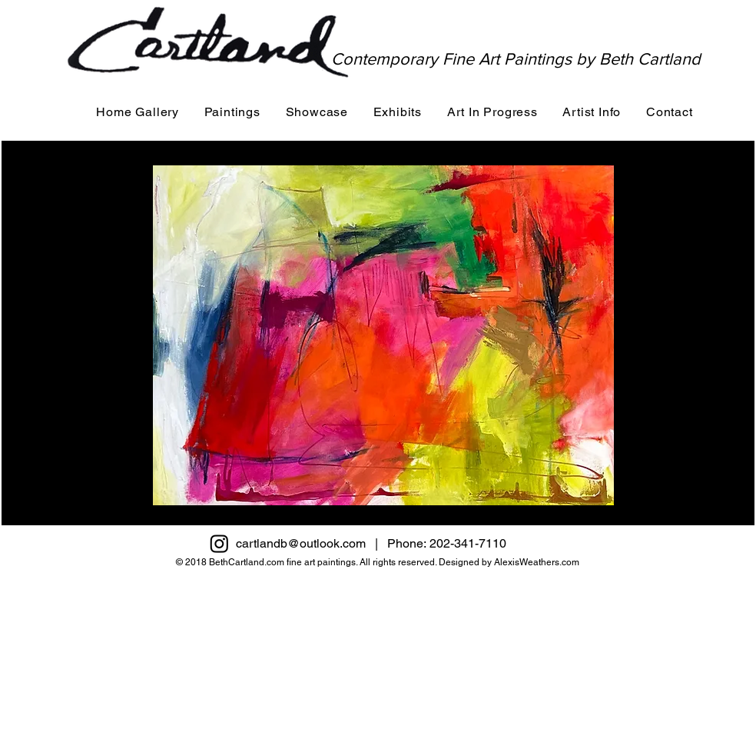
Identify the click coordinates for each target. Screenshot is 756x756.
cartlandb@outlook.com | (311, 543)
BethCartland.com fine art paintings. (283, 562)
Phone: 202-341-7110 (454, 543)
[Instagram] (219, 543)
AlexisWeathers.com (536, 562)
